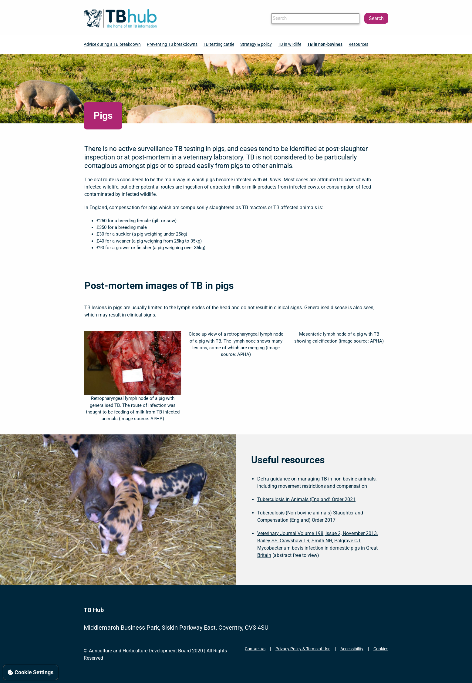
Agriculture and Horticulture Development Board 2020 (146, 651)
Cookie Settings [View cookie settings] (30, 672)
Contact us (255, 648)
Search (376, 18)
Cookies (380, 648)
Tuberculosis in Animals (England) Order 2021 (306, 499)
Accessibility (351, 648)
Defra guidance (273, 479)
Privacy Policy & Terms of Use (302, 648)
